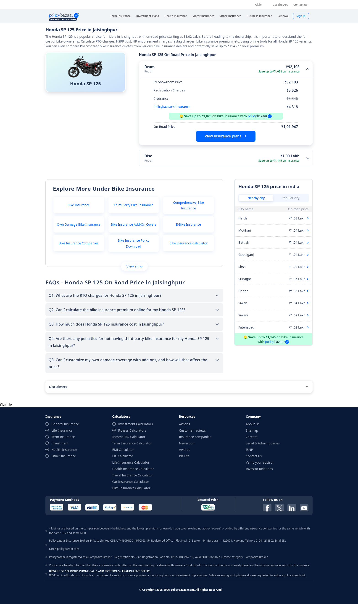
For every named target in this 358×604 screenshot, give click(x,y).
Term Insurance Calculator (132, 443)
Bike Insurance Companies (78, 243)
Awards (184, 449)
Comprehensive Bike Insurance (188, 205)
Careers (251, 437)
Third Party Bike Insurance (133, 205)
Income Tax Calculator (128, 437)
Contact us (254, 456)
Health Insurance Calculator (133, 469)
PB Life (184, 456)
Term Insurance (63, 437)
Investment (59, 443)
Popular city (291, 198)
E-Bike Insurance (188, 224)
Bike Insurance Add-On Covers (133, 224)
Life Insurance (62, 430)
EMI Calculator (123, 449)
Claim (259, 5)
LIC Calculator (122, 456)
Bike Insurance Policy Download (133, 243)
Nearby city (256, 198)
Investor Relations (259, 469)
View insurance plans (223, 136)
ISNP (249, 449)
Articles (184, 424)
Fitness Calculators (132, 430)
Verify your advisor (260, 462)
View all (134, 266)
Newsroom (187, 443)
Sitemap (252, 430)
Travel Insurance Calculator (132, 475)
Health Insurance (64, 449)
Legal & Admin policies (263, 443)
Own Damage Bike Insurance (78, 224)
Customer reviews (192, 430)
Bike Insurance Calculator (188, 243)
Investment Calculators (135, 424)
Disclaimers (58, 387)
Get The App (280, 5)
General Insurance (65, 424)
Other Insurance (63, 456)
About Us (253, 424)
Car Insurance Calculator (130, 481)
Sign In (300, 16)
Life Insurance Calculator (131, 462)
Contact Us (300, 5)
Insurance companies (195, 437)
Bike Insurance (79, 205)
